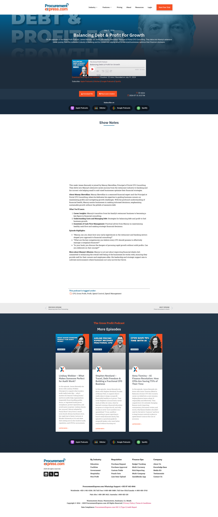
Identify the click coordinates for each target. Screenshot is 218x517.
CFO (74, 293)
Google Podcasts (107, 81)
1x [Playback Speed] (107, 71)
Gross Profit (81, 293)
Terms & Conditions (143, 503)
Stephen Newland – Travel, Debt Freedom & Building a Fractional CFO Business (109, 379)
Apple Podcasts (86, 81)
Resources (139, 7)
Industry (93, 7)
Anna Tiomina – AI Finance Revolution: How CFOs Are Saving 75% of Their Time (145, 379)
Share (99, 75)
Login (150, 7)
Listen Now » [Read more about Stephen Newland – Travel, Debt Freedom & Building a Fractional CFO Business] (100, 428)
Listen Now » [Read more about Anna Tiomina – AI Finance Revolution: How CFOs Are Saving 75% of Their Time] (136, 424)
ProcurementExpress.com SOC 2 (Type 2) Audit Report (116, 507)
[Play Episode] (92, 69)
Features (107, 7)
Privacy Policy (129, 503)
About (128, 7)
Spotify (118, 81)
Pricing (119, 7)
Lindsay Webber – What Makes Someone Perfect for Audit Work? (71, 378)
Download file (77, 77)
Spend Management (113, 293)
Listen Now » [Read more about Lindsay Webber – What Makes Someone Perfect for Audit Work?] (63, 428)
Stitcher (97, 81)
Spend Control (98, 293)
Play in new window (91, 77)
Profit (89, 293)
